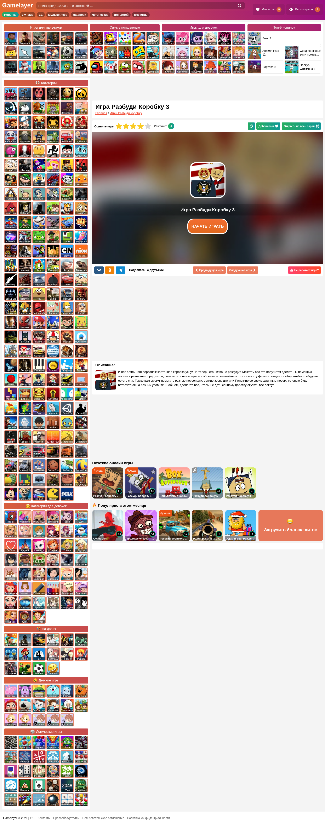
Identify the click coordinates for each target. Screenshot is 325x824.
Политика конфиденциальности (148, 818)
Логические (100, 14)
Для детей (121, 14)
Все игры (141, 14)
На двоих (79, 14)
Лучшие (27, 14)
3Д (41, 14)
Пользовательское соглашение (103, 818)
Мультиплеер (57, 14)
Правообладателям (66, 818)
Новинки (10, 14)
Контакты (44, 818)
